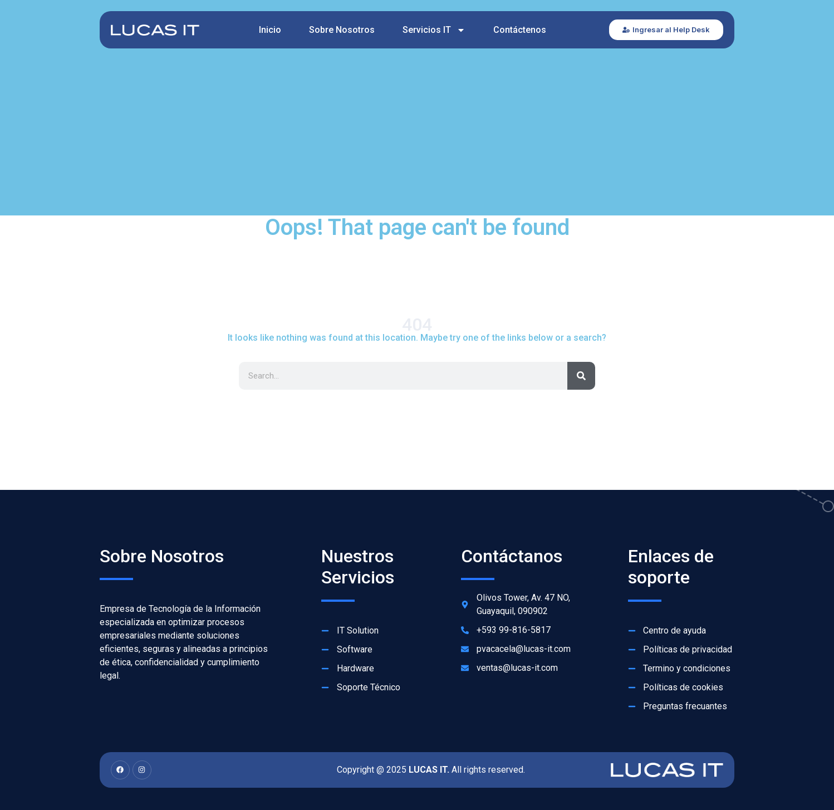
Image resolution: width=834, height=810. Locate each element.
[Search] (581, 376)
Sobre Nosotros (342, 29)
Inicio (270, 29)
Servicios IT (434, 30)
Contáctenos (519, 29)
